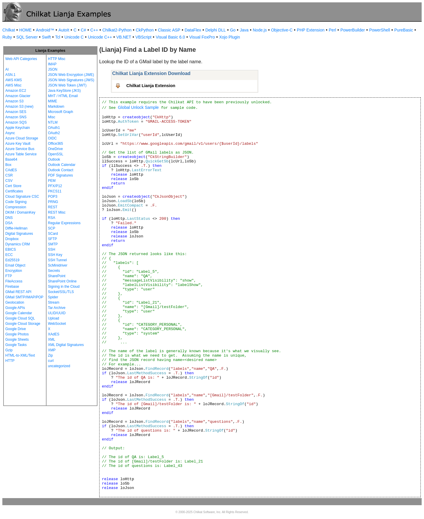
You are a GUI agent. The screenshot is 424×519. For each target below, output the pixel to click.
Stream (53, 302)
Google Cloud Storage (22, 324)
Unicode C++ (100, 37)
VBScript (143, 37)
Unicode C (74, 37)
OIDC (52, 138)
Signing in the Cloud (64, 287)
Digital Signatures (19, 234)
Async (10, 133)
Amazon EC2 (15, 91)
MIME (52, 101)
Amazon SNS (15, 117)
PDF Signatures (60, 175)
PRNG (53, 202)
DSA (9, 223)
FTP (8, 276)
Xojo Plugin (229, 37)
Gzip (9, 350)
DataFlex (193, 30)
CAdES (11, 170)
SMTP (53, 244)
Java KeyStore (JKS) (64, 91)
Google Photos (17, 334)
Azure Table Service (21, 154)
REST (52, 207)
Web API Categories (21, 59)
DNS (9, 218)
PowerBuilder (352, 30)
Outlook (54, 159)
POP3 (52, 196)
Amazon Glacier (17, 96)
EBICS (10, 249)
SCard (53, 234)
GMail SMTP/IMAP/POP (24, 297)
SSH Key (55, 255)
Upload (53, 318)
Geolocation (14, 302)
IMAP (52, 64)
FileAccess (13, 281)
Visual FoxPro (202, 37)
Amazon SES (15, 112)
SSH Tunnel (57, 260)
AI (7, 69)
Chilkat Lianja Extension (150, 85)
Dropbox (12, 239)
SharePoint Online (62, 281)
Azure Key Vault (17, 144)
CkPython (145, 30)
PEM (52, 181)
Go (233, 30)
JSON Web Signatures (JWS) (71, 80)
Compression (15, 207)
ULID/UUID (57, 313)
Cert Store (13, 186)
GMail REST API (18, 292)
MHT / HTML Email (63, 96)
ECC (9, 255)
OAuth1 (54, 128)
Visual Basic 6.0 (170, 37)
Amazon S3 (14, 101)
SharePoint (56, 276)
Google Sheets (17, 339)
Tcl (57, 37)
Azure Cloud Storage (21, 138)
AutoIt (64, 30)
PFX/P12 (55, 186)
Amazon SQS (16, 122)
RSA (51, 218)
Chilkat (8, 30)
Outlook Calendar (61, 165)
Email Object (15, 265)
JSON (52, 69)
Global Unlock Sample (138, 107)
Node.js (260, 30)
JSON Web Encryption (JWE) (71, 75)
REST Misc (57, 212)
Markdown (56, 106)
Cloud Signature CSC (22, 196)
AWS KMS (13, 80)
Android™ (45, 30)
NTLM (53, 122)
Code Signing (15, 202)
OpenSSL (55, 154)
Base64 (11, 159)
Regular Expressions (64, 223)
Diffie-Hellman (16, 228)
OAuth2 (54, 133)
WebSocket (57, 324)
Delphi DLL (215, 30)
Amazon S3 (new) (19, 106)
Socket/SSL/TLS (61, 292)
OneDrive (55, 149)
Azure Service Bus (19, 149)
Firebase (12, 287)
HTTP (9, 361)
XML (51, 339)
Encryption (13, 271)
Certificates (14, 191)
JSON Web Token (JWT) (67, 85)
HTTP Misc (56, 59)
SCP (51, 228)
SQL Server (27, 37)
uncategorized (59, 366)
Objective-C (281, 30)
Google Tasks (16, 345)
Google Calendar (18, 313)
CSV (9, 181)
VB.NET (123, 37)
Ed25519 (12, 260)
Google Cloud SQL (20, 318)
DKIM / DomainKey (20, 212)
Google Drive (15, 329)
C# (83, 30)
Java (244, 30)
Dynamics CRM (17, 244)
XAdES (53, 334)
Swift (46, 37)
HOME (25, 30)
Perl (332, 30)
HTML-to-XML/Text (20, 355)
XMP (52, 350)
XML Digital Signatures (66, 345)
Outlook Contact (60, 170)
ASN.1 (10, 75)
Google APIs (15, 308)
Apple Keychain (17, 128)
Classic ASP (169, 30)
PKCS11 (55, 191)
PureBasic (403, 30)
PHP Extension (310, 30)
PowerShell (379, 30)
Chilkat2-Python (117, 30)
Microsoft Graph (60, 112)
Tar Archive (56, 308)
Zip (50, 355)
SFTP (52, 239)
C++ (94, 30)
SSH (51, 249)
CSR (9, 175)
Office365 (55, 144)
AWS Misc (13, 85)
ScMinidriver (57, 265)
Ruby (7, 37)
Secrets (54, 271)
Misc (51, 117)
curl (51, 361)
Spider (53, 297)
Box (8, 165)
